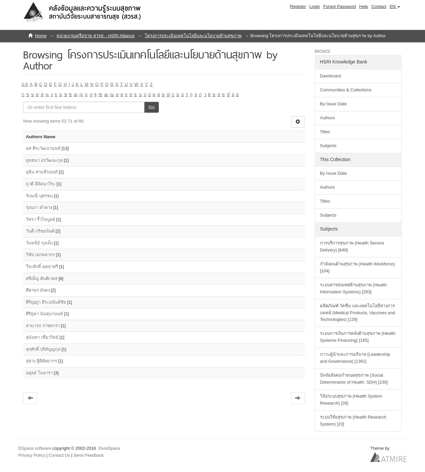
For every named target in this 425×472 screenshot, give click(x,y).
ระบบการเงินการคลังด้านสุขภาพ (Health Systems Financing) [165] (358, 337)
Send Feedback (88, 455)
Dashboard (330, 75)
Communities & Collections (346, 89)
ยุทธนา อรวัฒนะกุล (44, 160)
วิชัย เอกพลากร (40, 254)
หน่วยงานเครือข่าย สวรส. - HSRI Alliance (95, 35)
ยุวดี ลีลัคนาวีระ (40, 183)
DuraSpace (109, 448)
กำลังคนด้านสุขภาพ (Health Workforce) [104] (357, 267)
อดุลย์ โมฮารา (39, 372)
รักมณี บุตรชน (39, 195)
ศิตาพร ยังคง (38, 290)
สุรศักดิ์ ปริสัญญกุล (43, 349)
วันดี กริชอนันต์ (40, 231)
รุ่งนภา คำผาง (39, 207)
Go (151, 107)
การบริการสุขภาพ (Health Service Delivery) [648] (352, 246)
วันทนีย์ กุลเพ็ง (39, 242)
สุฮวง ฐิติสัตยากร (41, 360)
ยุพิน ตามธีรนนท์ (42, 171)
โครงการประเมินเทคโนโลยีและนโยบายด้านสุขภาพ (193, 35)
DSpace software (34, 448)
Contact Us (59, 455)
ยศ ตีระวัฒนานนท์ (43, 148)
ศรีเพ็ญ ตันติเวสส (41, 278)
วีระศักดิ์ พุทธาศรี (42, 266)
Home (40, 35)
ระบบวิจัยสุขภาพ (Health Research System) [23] (353, 420)
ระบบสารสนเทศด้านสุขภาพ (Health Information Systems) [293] (353, 288)
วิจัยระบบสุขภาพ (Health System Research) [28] (351, 400)
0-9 (25, 84)
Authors (327, 117)
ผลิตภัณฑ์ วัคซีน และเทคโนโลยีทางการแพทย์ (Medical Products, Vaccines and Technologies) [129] (357, 312)
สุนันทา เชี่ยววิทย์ (42, 337)
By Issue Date (333, 103)
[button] (395, 6)
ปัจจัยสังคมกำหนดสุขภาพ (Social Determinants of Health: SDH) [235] (354, 379)
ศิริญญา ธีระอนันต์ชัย (46, 302)
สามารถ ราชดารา (43, 325)
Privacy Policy (31, 455)
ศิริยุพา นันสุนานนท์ (44, 313)
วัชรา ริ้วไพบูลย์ (40, 219)
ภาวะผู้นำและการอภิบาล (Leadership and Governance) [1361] (355, 358)
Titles (325, 131)
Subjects (328, 145)
